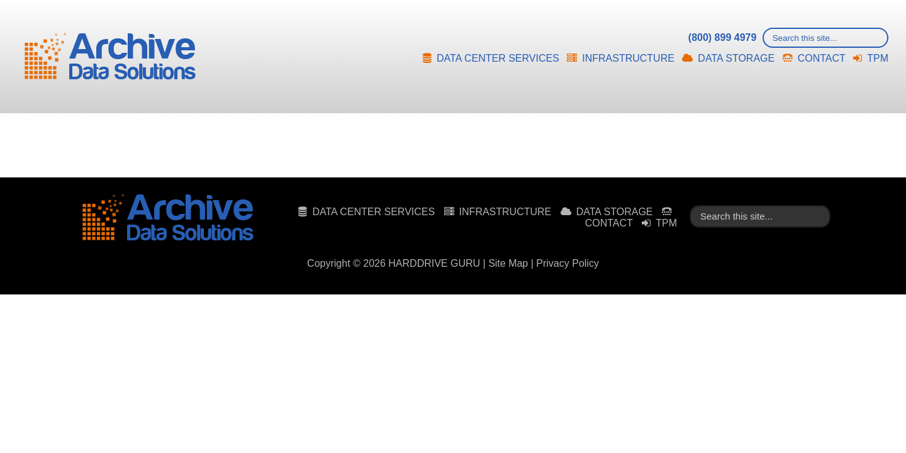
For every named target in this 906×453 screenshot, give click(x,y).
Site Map (508, 263)
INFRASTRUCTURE (628, 58)
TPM (877, 58)
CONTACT (822, 58)
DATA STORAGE (736, 58)
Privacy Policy (567, 263)
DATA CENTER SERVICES (498, 58)
